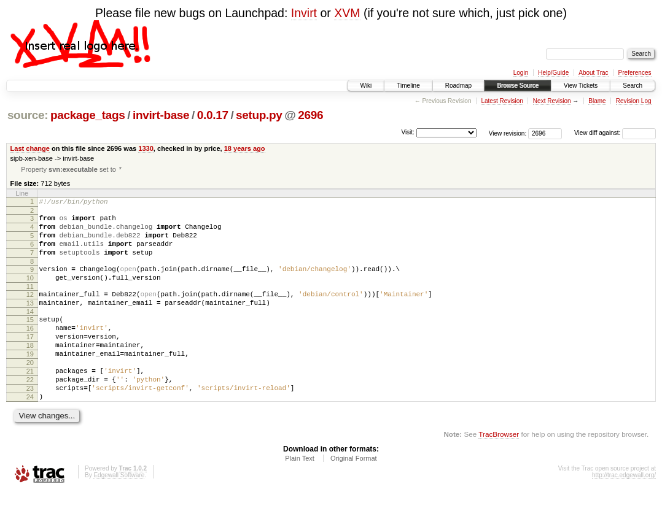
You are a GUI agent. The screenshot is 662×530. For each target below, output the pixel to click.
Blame (597, 101)
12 (30, 310)
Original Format (353, 496)
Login (520, 72)
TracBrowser (498, 472)
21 (30, 401)
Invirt (304, 13)
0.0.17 (212, 115)
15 (30, 339)
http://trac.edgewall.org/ (624, 513)
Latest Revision (502, 101)
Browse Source (518, 85)
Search (632, 85)
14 (30, 331)
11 (30, 302)
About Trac (593, 72)
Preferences (635, 72)
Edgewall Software (118, 513)
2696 (310, 115)
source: (27, 115)
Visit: (408, 132)
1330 (146, 148)
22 (30, 412)
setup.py (259, 115)
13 (30, 321)
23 (30, 422)
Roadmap (458, 85)
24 (30, 433)
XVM (347, 13)
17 (30, 360)
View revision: (508, 132)
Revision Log (634, 101)
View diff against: (615, 132)
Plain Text (299, 496)
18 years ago (244, 148)
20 (30, 391)
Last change (30, 148)
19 (30, 381)
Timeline (408, 85)
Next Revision (552, 101)
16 (30, 349)
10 (30, 292)
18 (30, 370)
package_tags (87, 115)
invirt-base (161, 115)
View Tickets (581, 85)
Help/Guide (553, 72)
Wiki (366, 85)
